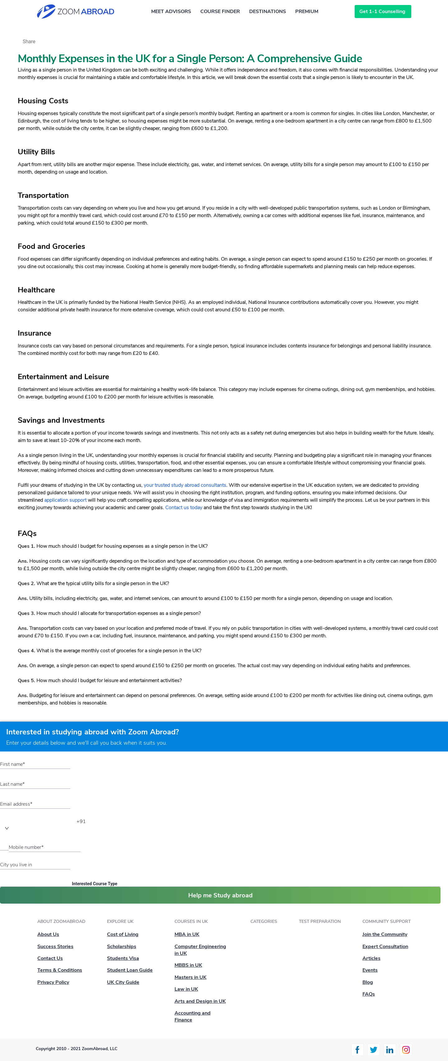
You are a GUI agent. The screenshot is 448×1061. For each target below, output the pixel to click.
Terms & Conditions (59, 970)
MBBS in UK (188, 965)
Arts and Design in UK (200, 1001)
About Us (48, 934)
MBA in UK (187, 934)
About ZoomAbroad (61, 921)
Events (370, 970)
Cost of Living (122, 934)
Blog (367, 982)
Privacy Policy (53, 982)
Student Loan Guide (130, 970)
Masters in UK (191, 977)
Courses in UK (191, 921)
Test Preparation (320, 921)
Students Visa (123, 958)
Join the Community (384, 934)
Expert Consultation (385, 946)
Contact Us (50, 958)
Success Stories (55, 946)
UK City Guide (123, 982)
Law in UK (186, 989)
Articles (371, 958)
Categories (263, 921)
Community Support (386, 921)
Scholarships (121, 946)
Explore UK (120, 921)
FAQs (368, 994)
